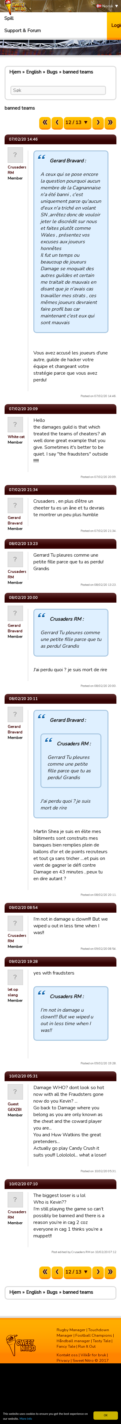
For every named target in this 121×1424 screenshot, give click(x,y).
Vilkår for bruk (93, 1355)
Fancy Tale (66, 1346)
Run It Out (87, 1346)
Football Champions (93, 1335)
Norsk (104, 6)
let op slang (13, 992)
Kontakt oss (67, 1355)
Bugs (52, 72)
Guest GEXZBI (14, 1106)
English (33, 72)
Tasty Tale (102, 1341)
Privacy (63, 1360)
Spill (8, 18)
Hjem (15, 72)
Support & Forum (22, 30)
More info (26, 1419)
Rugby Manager (71, 1330)
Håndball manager (73, 1341)
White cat (16, 437)
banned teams (78, 72)
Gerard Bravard (15, 520)
